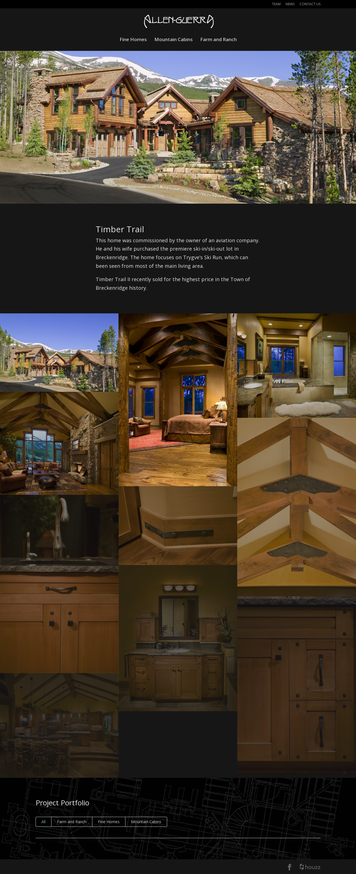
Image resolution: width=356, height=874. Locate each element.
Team (276, 4)
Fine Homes (133, 40)
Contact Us (310, 4)
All (43, 821)
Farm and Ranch (218, 40)
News (290, 4)
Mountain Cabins (173, 40)
